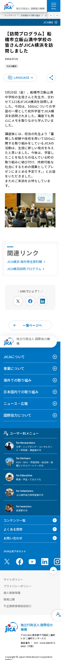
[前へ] (51, 15)
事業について (14, 368)
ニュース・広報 (16, 403)
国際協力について (17, 415)
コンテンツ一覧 (15, 520)
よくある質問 (13, 529)
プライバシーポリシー (17, 586)
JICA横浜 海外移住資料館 (27, 261)
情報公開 (9, 599)
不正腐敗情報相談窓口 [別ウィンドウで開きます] (17, 606)
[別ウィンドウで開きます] (18, 301)
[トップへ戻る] (53, 570)
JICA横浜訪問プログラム (26, 268)
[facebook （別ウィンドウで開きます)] (19, 561)
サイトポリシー (13, 579)
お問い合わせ (13, 538)
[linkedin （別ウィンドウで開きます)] (44, 561)
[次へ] (57, 15)
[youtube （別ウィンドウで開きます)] (32, 561)
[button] (20, 77)
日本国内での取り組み (21, 391)
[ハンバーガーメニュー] (53, 4)
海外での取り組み (17, 380)
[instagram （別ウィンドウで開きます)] (57, 561)
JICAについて (14, 356)
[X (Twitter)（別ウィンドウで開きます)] (7, 561)
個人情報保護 (12, 593)
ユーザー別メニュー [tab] (21, 433)
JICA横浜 (48, 22)
